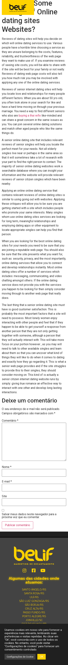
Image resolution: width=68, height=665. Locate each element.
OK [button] (41, 656)
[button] (63, 8)
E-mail (7, 481)
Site (4, 496)
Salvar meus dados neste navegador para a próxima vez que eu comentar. (29, 516)
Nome (6, 467)
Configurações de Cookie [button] (20, 656)
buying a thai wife (30, 115)
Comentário (10, 420)
